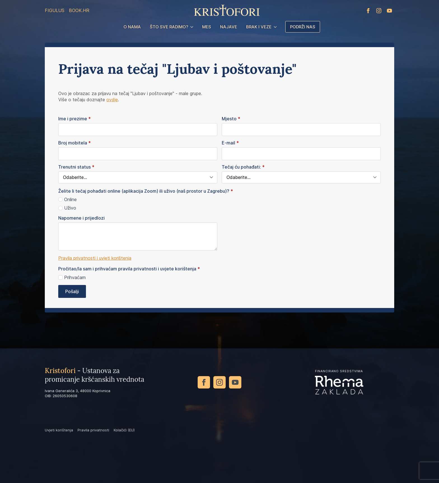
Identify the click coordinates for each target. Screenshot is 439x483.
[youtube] (389, 10)
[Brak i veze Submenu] (276, 26)
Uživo (70, 208)
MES (206, 26)
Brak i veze (259, 26)
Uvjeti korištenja (59, 430)
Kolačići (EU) (124, 430)
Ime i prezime (74, 118)
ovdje (112, 99)
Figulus (54, 10)
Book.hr (79, 10)
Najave (228, 26)
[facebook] (368, 10)
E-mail (230, 143)
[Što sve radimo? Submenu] (193, 26)
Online (70, 199)
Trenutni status (76, 167)
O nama (132, 26)
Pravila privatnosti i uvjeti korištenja (94, 258)
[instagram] (379, 10)
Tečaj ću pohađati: (243, 167)
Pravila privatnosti (93, 430)
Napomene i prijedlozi (81, 218)
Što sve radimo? (169, 26)
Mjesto (231, 118)
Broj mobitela (74, 143)
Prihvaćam (75, 277)
